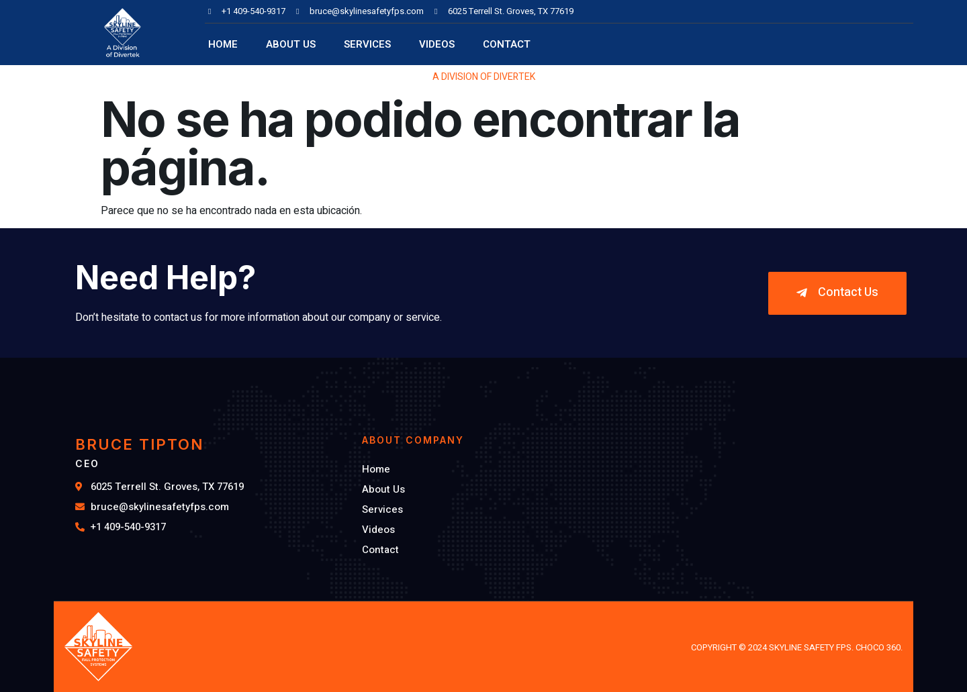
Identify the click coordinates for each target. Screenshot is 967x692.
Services (367, 44)
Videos (437, 44)
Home (223, 44)
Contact (507, 44)
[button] (837, 293)
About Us (291, 44)
